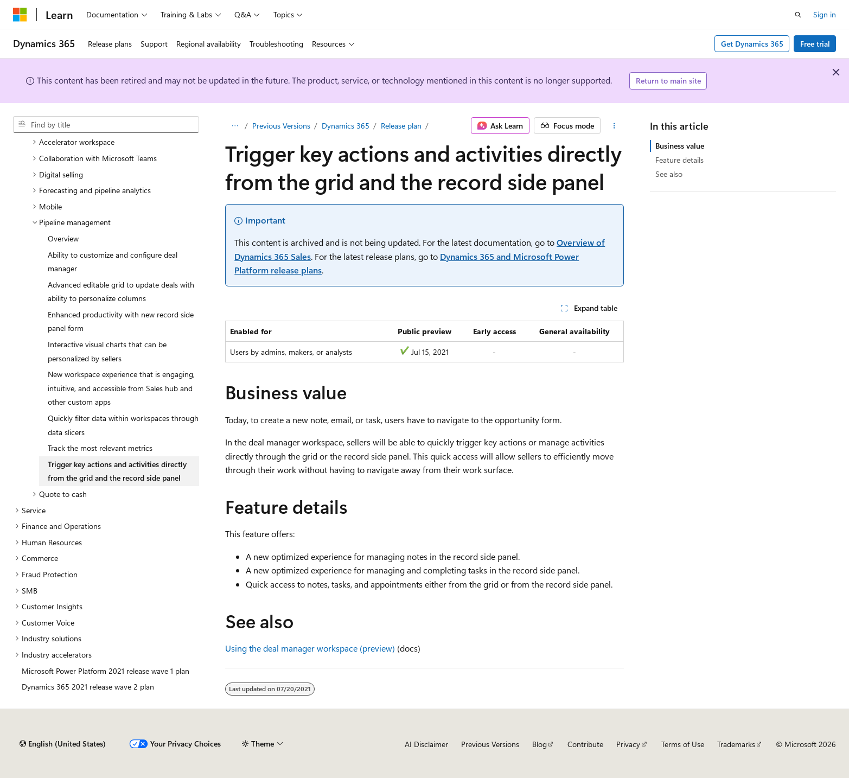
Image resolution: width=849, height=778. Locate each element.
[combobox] (106, 124)
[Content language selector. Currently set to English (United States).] (62, 744)
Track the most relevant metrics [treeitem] (100, 448)
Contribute (585, 744)
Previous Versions (281, 125)
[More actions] (614, 126)
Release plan (401, 125)
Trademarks (736, 744)
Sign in (824, 14)
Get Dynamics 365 (752, 44)
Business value (679, 146)
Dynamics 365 (345, 125)
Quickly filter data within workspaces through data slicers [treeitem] (123, 425)
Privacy (628, 744)
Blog (539, 744)
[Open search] (798, 14)
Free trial (815, 44)
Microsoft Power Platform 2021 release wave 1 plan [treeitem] (105, 671)
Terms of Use (682, 744)
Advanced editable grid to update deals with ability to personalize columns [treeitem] (121, 291)
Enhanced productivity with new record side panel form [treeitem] (121, 321)
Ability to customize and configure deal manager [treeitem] (112, 262)
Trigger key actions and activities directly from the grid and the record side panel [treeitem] (117, 471)
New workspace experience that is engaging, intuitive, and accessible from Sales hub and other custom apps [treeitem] (121, 388)
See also (668, 174)
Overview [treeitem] (63, 238)
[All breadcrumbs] (234, 126)
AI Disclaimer (426, 744)
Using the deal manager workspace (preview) (310, 648)
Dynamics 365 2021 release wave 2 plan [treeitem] (88, 686)
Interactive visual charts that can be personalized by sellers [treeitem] (107, 351)
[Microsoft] (20, 15)
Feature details (679, 160)
